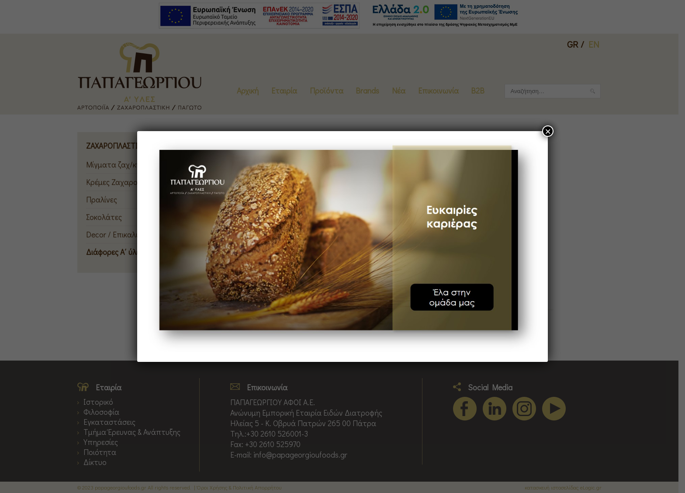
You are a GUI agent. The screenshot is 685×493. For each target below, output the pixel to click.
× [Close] (548, 131)
